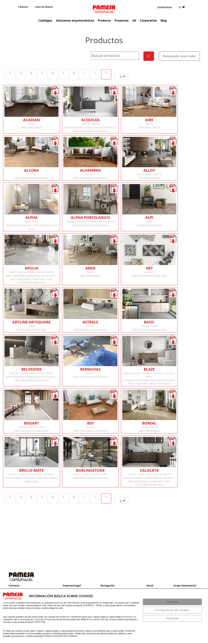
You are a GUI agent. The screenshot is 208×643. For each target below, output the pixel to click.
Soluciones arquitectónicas (75, 20)
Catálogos (45, 20)
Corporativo (148, 20)
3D (134, 20)
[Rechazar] (172, 618)
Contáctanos (164, 7)
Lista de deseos (43, 7)
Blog (164, 20)
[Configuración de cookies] (172, 610)
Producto (104, 20)
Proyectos (122, 20)
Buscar (23, 7)
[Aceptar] (172, 602)
